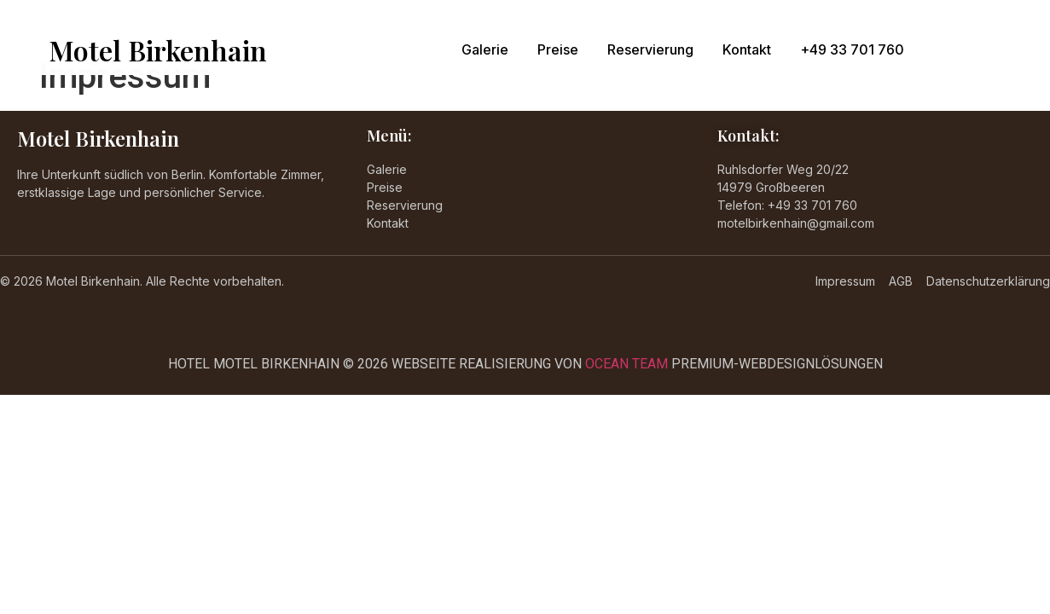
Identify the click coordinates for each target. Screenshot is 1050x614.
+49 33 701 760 (852, 49)
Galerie (484, 49)
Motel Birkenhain (158, 50)
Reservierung (650, 49)
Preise (557, 49)
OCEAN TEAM (626, 364)
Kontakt (746, 49)
